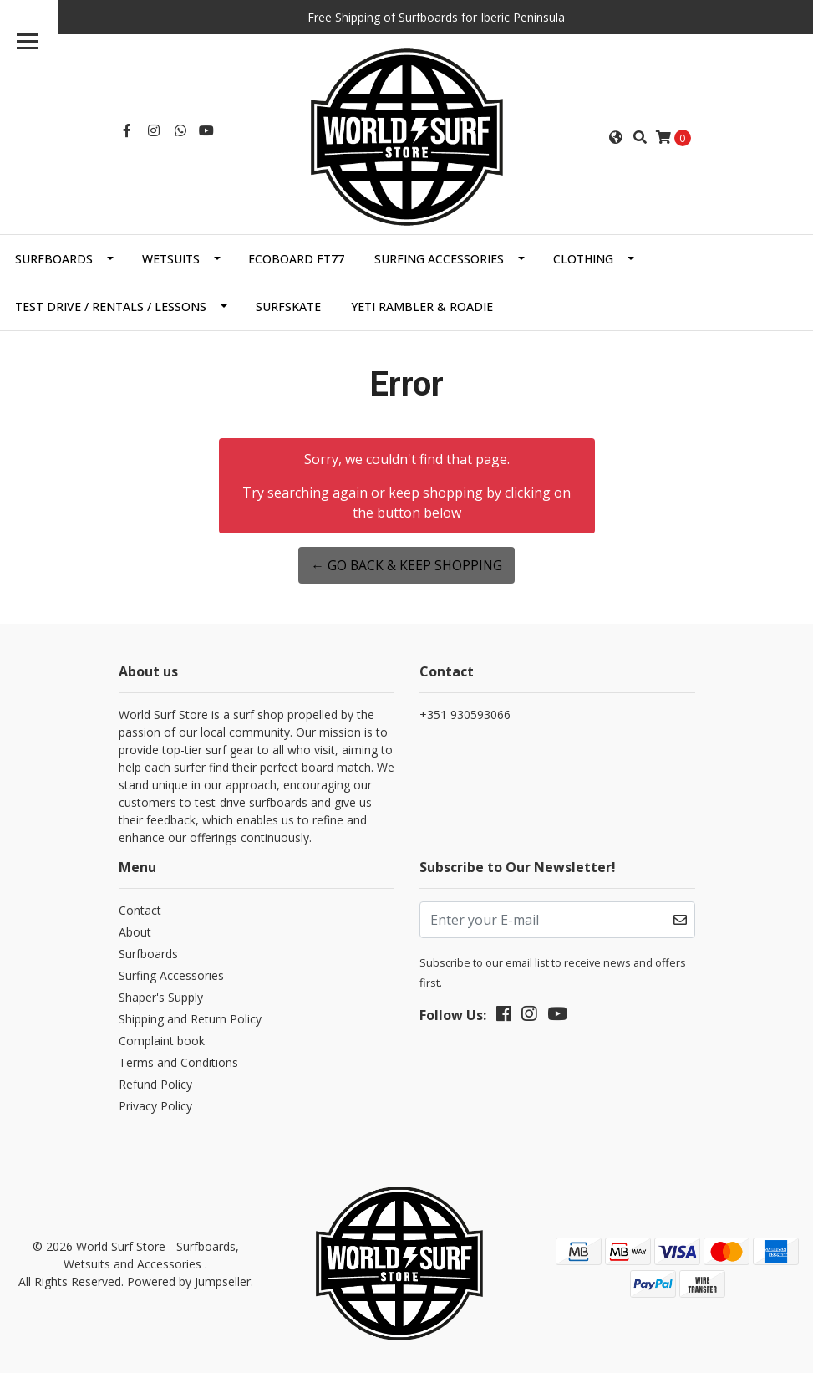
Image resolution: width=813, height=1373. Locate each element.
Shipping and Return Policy (190, 1018)
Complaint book (162, 1040)
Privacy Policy (155, 1105)
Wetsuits (171, 257)
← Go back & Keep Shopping (406, 563)
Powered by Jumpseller (189, 1280)
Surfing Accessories (439, 257)
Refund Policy (155, 1083)
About (135, 931)
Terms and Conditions (178, 1061)
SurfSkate (288, 305)
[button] (615, 136)
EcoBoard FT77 (296, 257)
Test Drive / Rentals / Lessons (110, 305)
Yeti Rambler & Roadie (422, 305)
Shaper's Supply (161, 996)
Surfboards (54, 257)
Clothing (583, 257)
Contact (140, 909)
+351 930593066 (465, 713)
